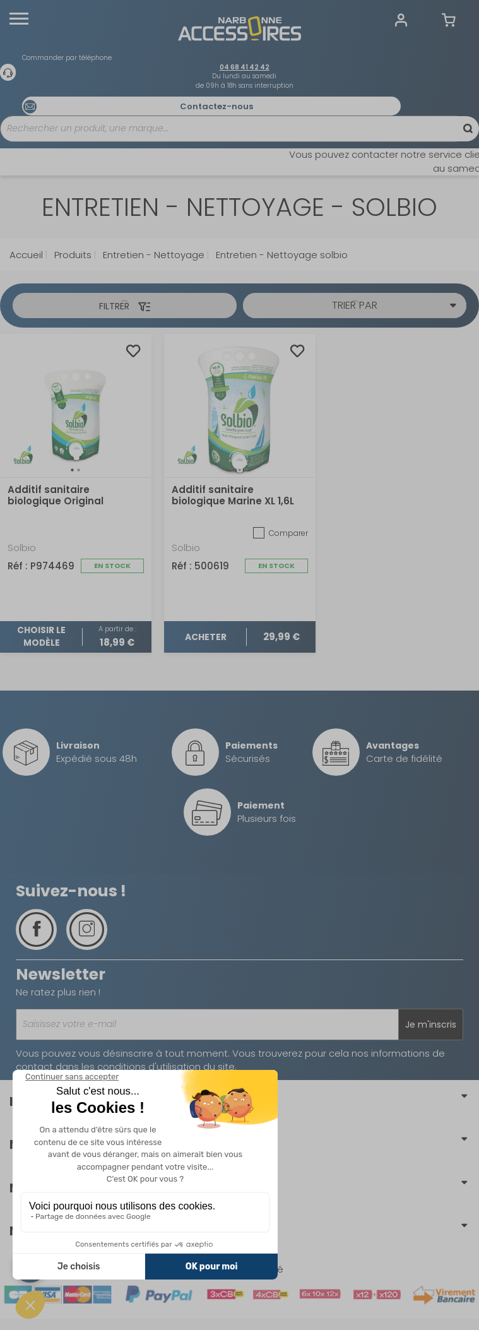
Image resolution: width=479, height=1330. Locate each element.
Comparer (279, 532)
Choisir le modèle (41, 637)
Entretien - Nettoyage (152, 254)
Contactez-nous (216, 106)
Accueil (26, 254)
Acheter (206, 637)
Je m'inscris (430, 1024)
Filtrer (124, 306)
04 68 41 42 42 (244, 67)
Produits (72, 254)
